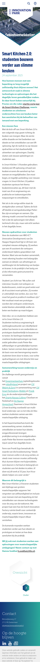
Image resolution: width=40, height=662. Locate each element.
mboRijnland (12, 384)
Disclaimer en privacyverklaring (12, 654)
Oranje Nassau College (15, 397)
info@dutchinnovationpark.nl (13, 625)
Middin (22, 391)
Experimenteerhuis (14, 381)
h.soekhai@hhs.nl (26, 551)
